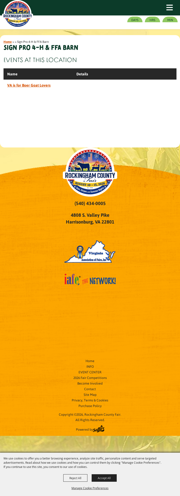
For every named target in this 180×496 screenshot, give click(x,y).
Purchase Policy (90, 406)
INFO (90, 366)
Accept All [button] (104, 478)
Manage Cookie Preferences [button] (90, 488)
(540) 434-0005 (90, 203)
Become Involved (90, 383)
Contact (90, 389)
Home (8, 42)
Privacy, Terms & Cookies (90, 400)
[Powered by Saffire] (98, 429)
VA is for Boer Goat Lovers (29, 85)
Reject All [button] (75, 478)
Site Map (90, 394)
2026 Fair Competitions (90, 377)
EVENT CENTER (90, 372)
